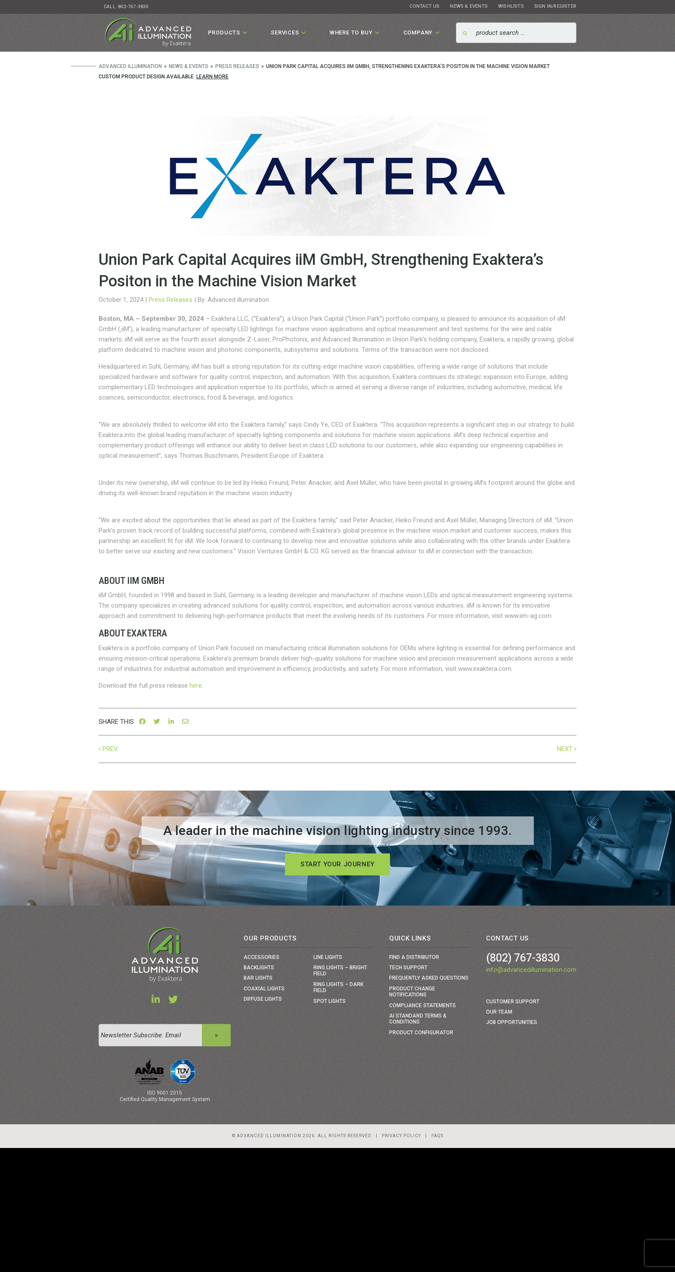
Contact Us (424, 6)
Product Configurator (421, 1033)
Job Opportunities (511, 1022)
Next (565, 749)
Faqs (437, 1135)
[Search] (516, 32)
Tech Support (408, 968)
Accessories (261, 957)
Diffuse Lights (263, 999)
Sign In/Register (555, 6)
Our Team (499, 1012)
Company (418, 32)
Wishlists (511, 6)
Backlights (259, 968)
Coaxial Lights (264, 989)
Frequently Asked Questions (428, 978)
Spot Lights (329, 1001)
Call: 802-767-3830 (126, 6)
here (195, 685)
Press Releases (170, 300)
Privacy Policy (401, 1135)
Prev (110, 749)
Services (285, 32)
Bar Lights (258, 978)
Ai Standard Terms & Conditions (417, 1019)
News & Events (469, 6)
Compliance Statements (422, 1005)
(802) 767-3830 (523, 958)
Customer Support (512, 1002)
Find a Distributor (414, 957)
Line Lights (327, 957)
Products (224, 32)
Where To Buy (351, 32)
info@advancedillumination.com (531, 970)
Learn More (212, 77)
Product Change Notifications (412, 992)
